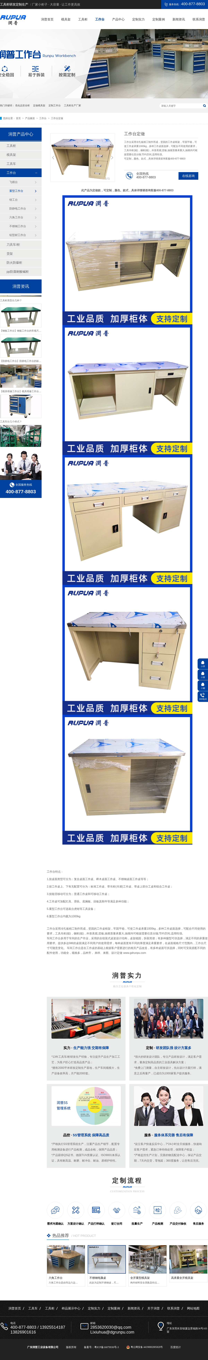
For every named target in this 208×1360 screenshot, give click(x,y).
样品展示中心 (71, 1308)
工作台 (100, 19)
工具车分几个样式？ (11, 422)
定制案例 (158, 19)
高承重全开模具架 (182, 1277)
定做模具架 (39, 105)
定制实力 (138, 19)
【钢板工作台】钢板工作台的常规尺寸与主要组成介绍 (29, 332)
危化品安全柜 (22, 105)
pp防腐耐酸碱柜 (18, 271)
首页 (18, 118)
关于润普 (153, 1308)
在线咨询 (188, 176)
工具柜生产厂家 (72, 105)
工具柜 (83, 19)
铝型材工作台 (17, 235)
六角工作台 (56, 1277)
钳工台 (13, 199)
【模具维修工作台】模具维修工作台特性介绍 (24, 392)
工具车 (11, 164)
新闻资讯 (178, 19)
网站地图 (193, 1308)
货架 (10, 253)
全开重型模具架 (140, 1277)
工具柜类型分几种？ (11, 301)
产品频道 (30, 118)
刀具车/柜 (13, 244)
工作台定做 (57, 118)
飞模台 (13, 182)
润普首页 (47, 19)
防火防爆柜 (14, 262)
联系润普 (199, 19)
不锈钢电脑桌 (97, 1277)
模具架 (66, 19)
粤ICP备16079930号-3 (106, 1347)
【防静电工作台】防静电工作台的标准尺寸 (23, 362)
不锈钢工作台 (17, 226)
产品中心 (118, 19)
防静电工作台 (17, 208)
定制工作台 (55, 105)
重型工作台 (16, 190)
